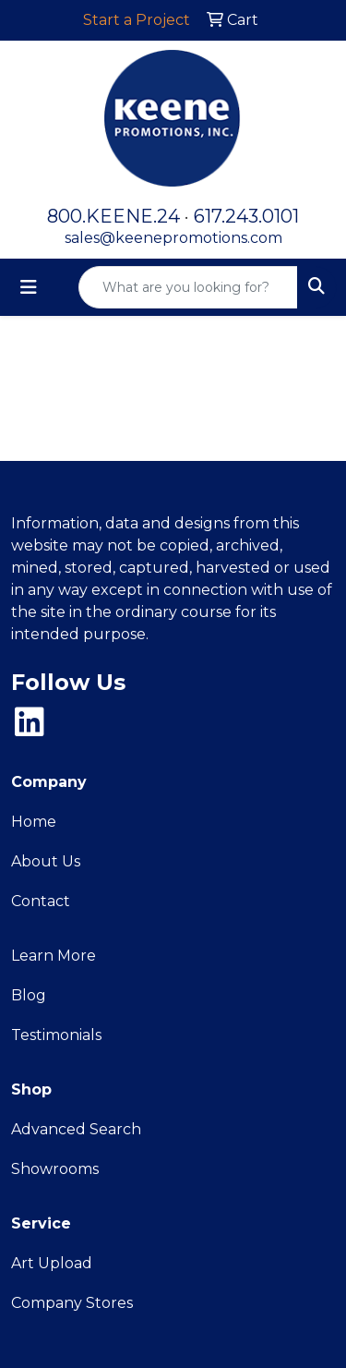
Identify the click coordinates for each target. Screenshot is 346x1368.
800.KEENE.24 (113, 216)
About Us (45, 861)
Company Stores (72, 1303)
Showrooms (55, 1169)
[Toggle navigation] (28, 287)
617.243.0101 (246, 216)
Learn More (53, 955)
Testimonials (56, 1035)
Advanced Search (76, 1129)
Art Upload (51, 1263)
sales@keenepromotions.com (173, 238)
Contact (40, 901)
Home (33, 821)
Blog (28, 995)
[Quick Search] (188, 287)
